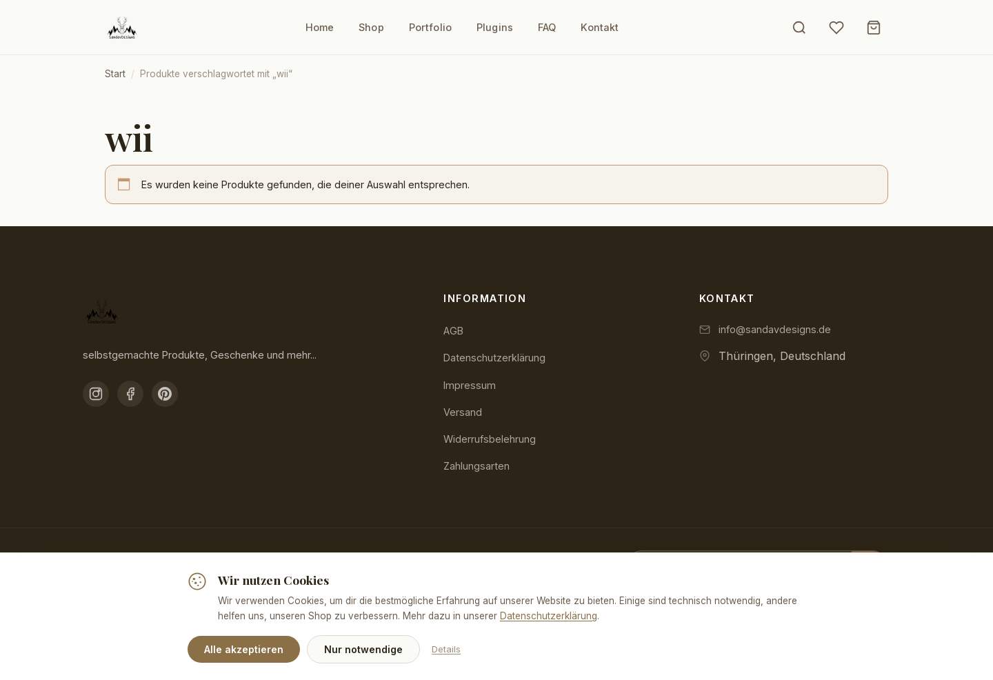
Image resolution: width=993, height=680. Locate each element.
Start (115, 73)
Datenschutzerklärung (494, 357)
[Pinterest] (165, 394)
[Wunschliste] (836, 27)
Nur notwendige (363, 649)
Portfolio (430, 27)
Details (446, 648)
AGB (453, 331)
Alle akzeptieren (243, 649)
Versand (462, 412)
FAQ (547, 27)
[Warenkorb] (873, 27)
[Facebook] (130, 394)
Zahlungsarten (476, 466)
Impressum (469, 385)
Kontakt (600, 27)
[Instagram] (96, 394)
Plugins (495, 27)
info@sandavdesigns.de (775, 329)
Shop (371, 27)
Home (319, 27)
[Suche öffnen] (799, 27)
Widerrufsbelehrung (489, 439)
